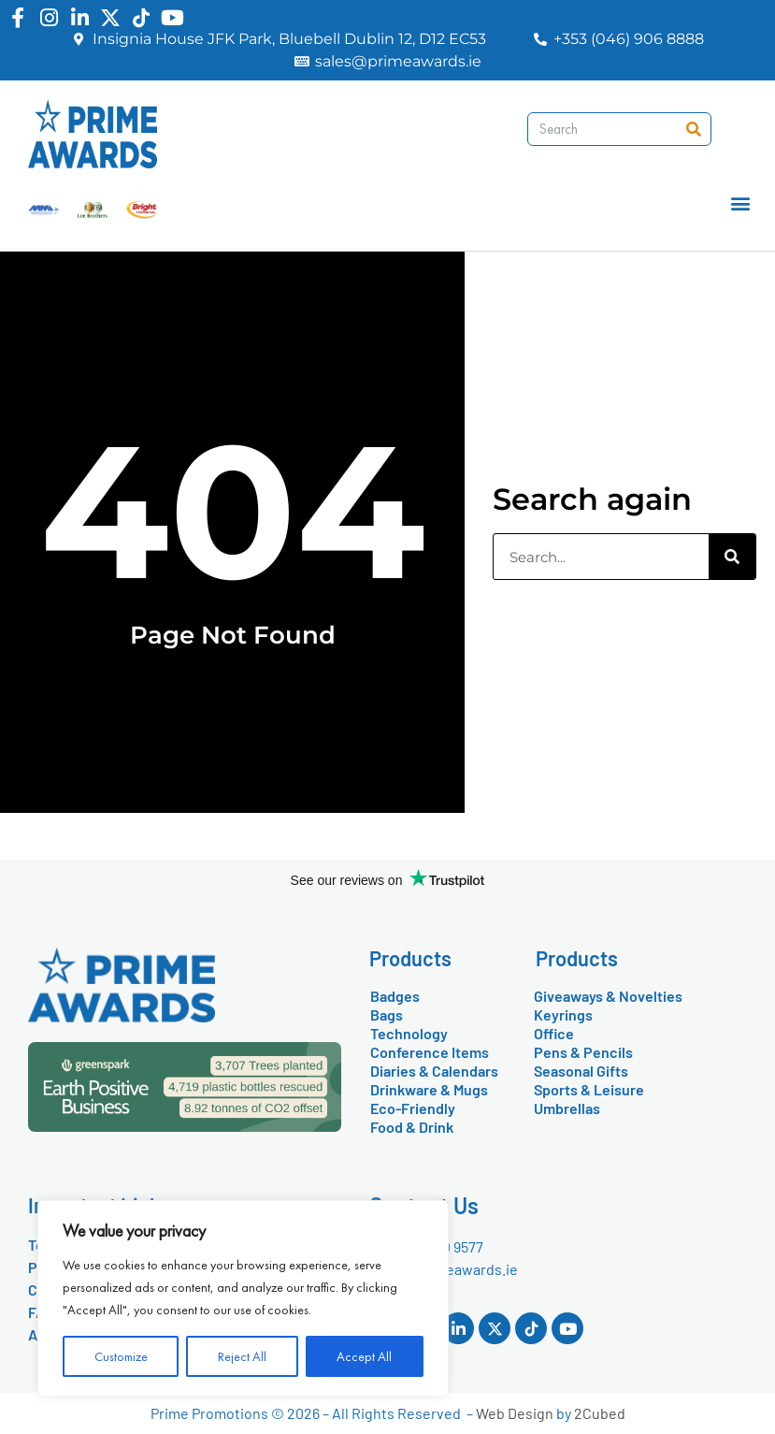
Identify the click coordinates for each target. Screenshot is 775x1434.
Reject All (242, 1356)
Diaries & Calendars (434, 1070)
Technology (409, 1033)
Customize (121, 1356)
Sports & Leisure (589, 1089)
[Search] (693, 129)
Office (554, 1033)
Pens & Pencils (583, 1052)
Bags (386, 1014)
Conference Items (429, 1052)
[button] (740, 203)
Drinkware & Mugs (429, 1089)
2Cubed (599, 1413)
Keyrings (563, 1014)
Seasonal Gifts (581, 1070)
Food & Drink (411, 1127)
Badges (395, 996)
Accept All (364, 1356)
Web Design (514, 1413)
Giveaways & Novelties (608, 996)
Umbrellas (567, 1108)
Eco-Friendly (412, 1108)
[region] (243, 1298)
